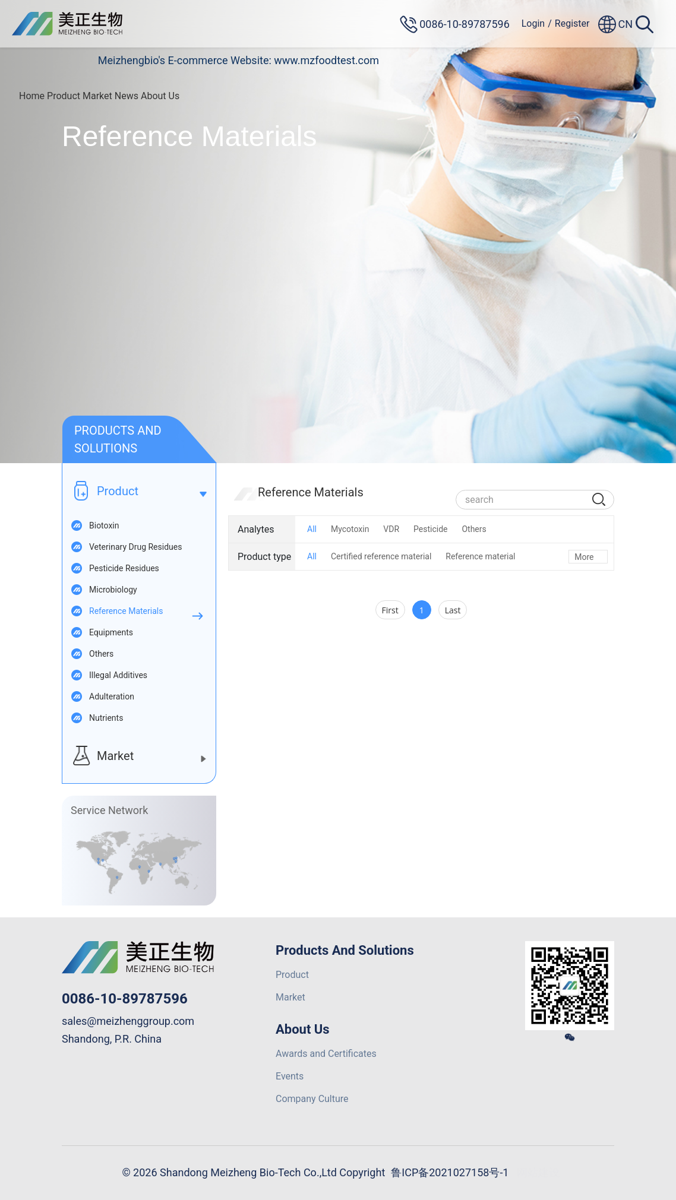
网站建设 (538, 1172)
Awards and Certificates (326, 1053)
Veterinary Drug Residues (135, 547)
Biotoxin (104, 525)
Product (63, 96)
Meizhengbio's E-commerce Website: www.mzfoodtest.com (238, 60)
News (126, 96)
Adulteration (111, 696)
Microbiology (113, 589)
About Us (160, 96)
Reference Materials (126, 611)
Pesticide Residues (124, 568)
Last (453, 610)
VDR (391, 529)
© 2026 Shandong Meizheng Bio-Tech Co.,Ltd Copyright (254, 1172)
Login (533, 23)
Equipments (111, 632)
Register (572, 23)
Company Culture (312, 1098)
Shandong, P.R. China (112, 1039)
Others (101, 653)
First (390, 610)
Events (290, 1076)
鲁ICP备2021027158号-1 (449, 1172)
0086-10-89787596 (125, 998)
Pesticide (430, 529)
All (312, 529)
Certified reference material (381, 556)
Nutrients (106, 718)
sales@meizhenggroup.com (128, 1021)
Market (97, 96)
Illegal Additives (118, 675)
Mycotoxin (350, 529)
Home (32, 96)
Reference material (480, 556)
